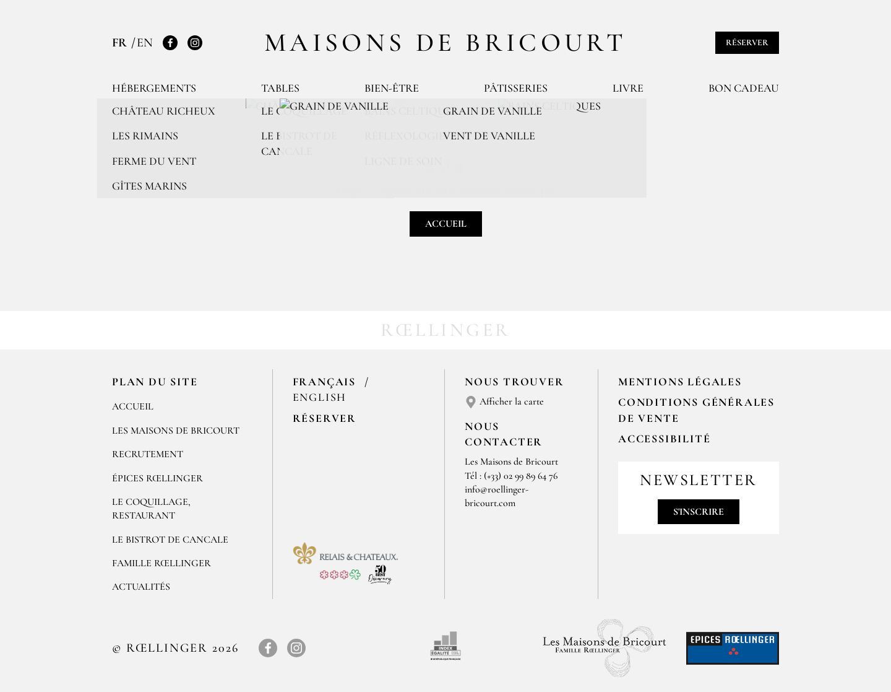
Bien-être (391, 88)
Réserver (747, 42)
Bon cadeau (743, 88)
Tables (280, 88)
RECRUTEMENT (147, 454)
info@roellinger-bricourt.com (496, 496)
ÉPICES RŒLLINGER (157, 478)
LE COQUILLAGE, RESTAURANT (151, 509)
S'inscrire (698, 512)
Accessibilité (664, 438)
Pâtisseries (516, 88)
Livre (628, 88)
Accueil (446, 223)
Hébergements (154, 88)
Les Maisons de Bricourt (175, 430)
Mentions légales (680, 381)
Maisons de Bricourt (445, 42)
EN (145, 42)
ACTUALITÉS (141, 586)
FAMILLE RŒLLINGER (161, 563)
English (320, 397)
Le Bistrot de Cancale (170, 539)
